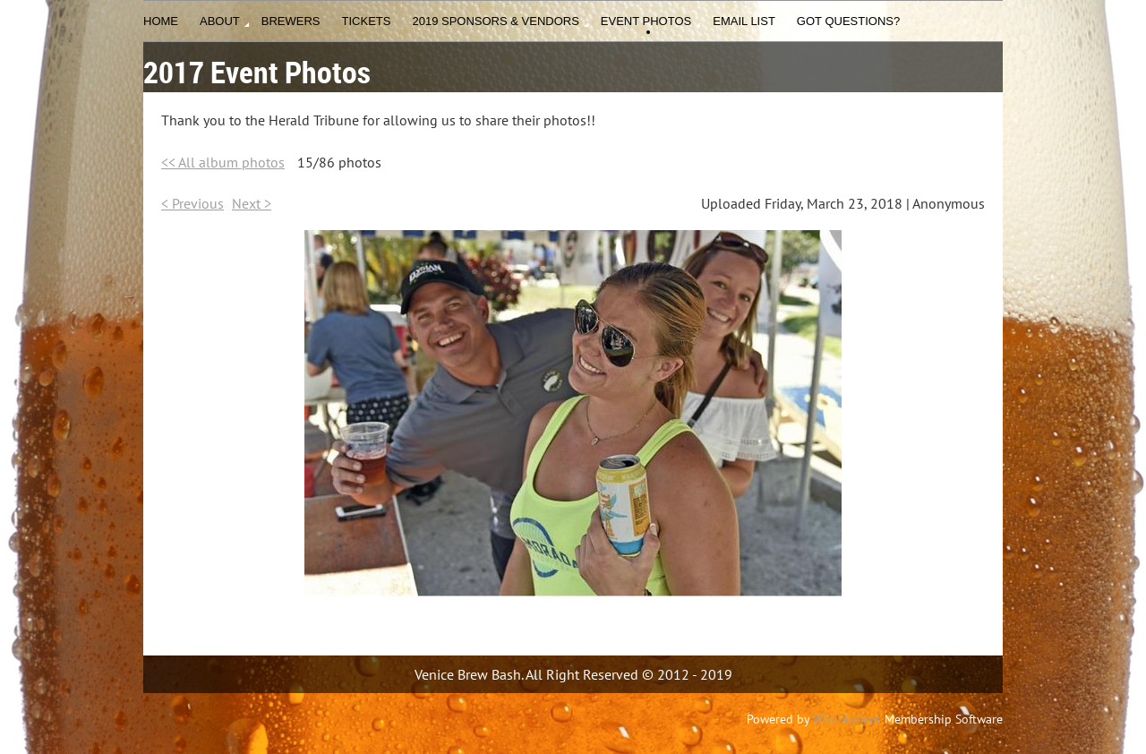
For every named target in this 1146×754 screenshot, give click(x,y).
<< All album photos (223, 162)
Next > (251, 203)
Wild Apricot (847, 719)
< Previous (192, 203)
